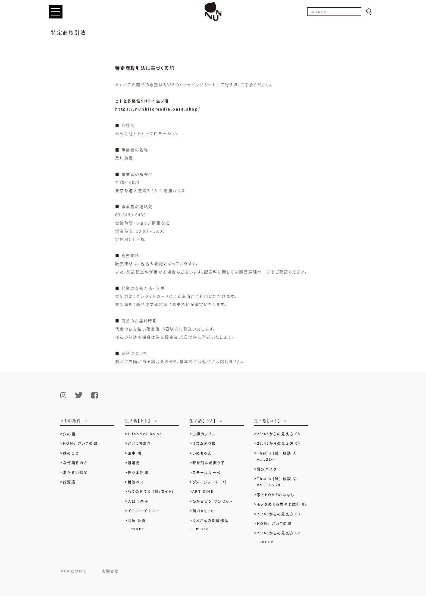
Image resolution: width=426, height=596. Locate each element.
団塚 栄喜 (137, 520)
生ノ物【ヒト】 (138, 421)
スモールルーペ (206, 472)
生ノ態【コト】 (267, 421)
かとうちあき (139, 443)
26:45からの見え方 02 (278, 532)
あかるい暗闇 (75, 472)
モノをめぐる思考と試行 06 (282, 504)
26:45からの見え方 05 (278, 433)
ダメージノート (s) (209, 481)
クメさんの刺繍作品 (212, 520)
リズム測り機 (204, 443)
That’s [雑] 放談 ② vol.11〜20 (277, 481)
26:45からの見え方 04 (278, 443)
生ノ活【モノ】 (203, 421)
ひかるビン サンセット (212, 501)
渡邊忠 (134, 462)
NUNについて (73, 570)
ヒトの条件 (71, 421)
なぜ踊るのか (75, 462)
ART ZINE (203, 491)
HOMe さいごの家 (80, 443)
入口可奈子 (138, 501)
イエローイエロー (144, 510)
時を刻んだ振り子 (208, 462)
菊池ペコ (136, 481)
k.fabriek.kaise (145, 433)
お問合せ (110, 570)
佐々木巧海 (138, 472)
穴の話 (69, 433)
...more (135, 529)
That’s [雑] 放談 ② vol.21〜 (277, 456)
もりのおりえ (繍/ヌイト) (151, 491)
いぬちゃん (202, 453)
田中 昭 (135, 453)
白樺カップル (204, 433)
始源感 (69, 481)
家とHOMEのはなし (276, 494)
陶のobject (204, 510)
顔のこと (71, 453)
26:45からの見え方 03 (278, 513)
